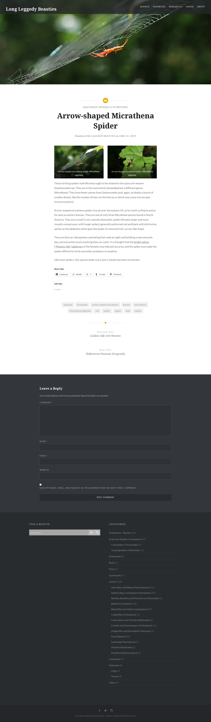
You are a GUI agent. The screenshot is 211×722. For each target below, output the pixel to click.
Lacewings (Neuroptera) (123, 641)
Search (144, 6)
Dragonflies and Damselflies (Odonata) (131, 631)
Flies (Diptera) (118, 636)
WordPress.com (128, 716)
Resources (175, 6)
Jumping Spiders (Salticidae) (125, 550)
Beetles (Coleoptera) (121, 603)
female (126, 304)
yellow (138, 310)
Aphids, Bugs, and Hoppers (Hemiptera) (131, 592)
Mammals (114, 665)
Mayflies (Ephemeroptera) (124, 652)
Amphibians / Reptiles (120, 532)
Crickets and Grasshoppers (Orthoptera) (131, 625)
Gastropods (115, 575)
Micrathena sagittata (80, 310)
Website (44, 470)
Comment (46, 402)
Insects (112, 581)
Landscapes (115, 659)
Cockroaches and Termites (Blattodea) (130, 620)
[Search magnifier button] (97, 532)
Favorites (159, 6)
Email (44, 456)
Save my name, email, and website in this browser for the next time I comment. (88, 488)
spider (107, 310)
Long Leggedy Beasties (31, 9)
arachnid (68, 304)
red (97, 310)
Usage (190, 6)
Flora (111, 569)
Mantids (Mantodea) (121, 647)
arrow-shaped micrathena (105, 304)
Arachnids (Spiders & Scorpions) (105, 107)
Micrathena (140, 304)
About (201, 6)
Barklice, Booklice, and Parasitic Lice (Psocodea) (135, 598)
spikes (118, 310)
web (128, 310)
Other (112, 682)
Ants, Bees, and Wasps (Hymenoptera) (130, 587)
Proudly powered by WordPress (89, 716)
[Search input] (59, 532)
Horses (114, 676)
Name (44, 441)
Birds (111, 562)
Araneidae (82, 304)
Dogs (113, 670)
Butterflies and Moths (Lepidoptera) (129, 609)
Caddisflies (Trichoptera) (123, 614)
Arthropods (115, 556)
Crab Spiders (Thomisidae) (124, 544)
